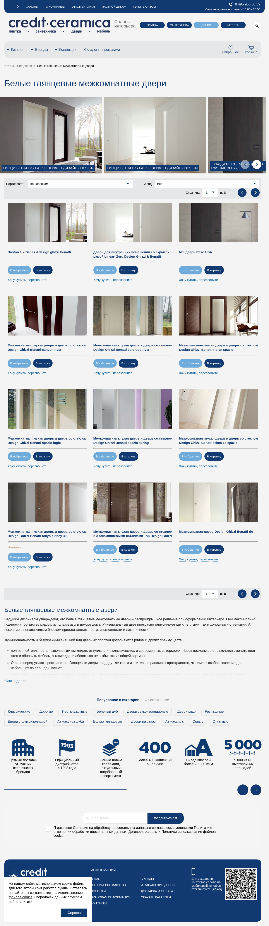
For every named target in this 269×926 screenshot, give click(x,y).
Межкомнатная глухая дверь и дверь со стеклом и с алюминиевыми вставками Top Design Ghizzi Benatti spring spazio (132, 536)
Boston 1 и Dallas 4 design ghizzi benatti (39, 252)
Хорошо (74, 913)
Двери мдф (186, 711)
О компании (53, 6)
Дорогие (46, 711)
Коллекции (67, 49)
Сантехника (179, 25)
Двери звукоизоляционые (147, 711)
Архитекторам (81, 6)
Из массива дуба (70, 721)
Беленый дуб (107, 711)
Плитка (152, 25)
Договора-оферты (143, 832)
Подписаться (165, 818)
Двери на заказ (143, 721)
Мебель (233, 25)
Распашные (214, 711)
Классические (19, 711)
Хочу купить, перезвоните (27, 280)
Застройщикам (111, 6)
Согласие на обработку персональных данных (110, 828)
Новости (98, 891)
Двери (206, 25)
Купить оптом (140, 6)
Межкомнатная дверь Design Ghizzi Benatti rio (216, 531)
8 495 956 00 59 (244, 4)
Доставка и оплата (157, 891)
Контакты (99, 903)
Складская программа (102, 49)
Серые (198, 721)
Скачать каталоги (156, 897)
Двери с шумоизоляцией (28, 721)
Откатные (220, 721)
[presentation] (245, 164)
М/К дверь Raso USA (195, 252)
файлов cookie (21, 897)
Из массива (174, 721)
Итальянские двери (158, 885)
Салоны (31, 6)
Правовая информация (110, 897)
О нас (95, 879)
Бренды (41, 49)
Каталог (17, 49)
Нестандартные (74, 711)
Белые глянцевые (107, 721)
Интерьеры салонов (108, 885)
